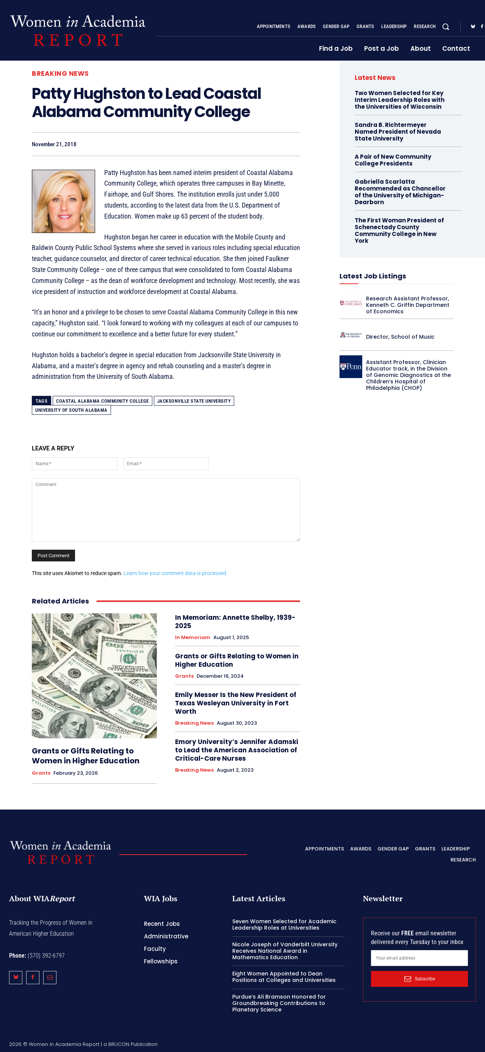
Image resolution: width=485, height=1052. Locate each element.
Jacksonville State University (194, 401)
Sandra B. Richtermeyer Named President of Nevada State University (398, 131)
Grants (41, 773)
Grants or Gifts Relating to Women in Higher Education (85, 756)
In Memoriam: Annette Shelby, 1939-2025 (235, 621)
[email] (419, 958)
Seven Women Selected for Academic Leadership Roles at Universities (284, 925)
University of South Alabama (71, 410)
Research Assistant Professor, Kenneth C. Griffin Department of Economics (407, 305)
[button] (445, 26)
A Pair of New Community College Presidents (393, 160)
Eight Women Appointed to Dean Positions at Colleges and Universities (284, 977)
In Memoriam (192, 638)
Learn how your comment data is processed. (176, 573)
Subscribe (419, 978)
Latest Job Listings (373, 276)
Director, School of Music (400, 337)
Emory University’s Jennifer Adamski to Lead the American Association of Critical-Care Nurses (236, 750)
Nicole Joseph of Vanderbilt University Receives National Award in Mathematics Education (285, 951)
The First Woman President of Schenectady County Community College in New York (399, 230)
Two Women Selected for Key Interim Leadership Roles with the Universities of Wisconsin (399, 100)
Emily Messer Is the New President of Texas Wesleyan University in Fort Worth (235, 703)
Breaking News (60, 73)
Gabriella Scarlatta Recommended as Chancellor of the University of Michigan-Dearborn (400, 192)
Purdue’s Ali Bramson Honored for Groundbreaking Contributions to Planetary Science (279, 1003)
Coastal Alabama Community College (102, 401)
